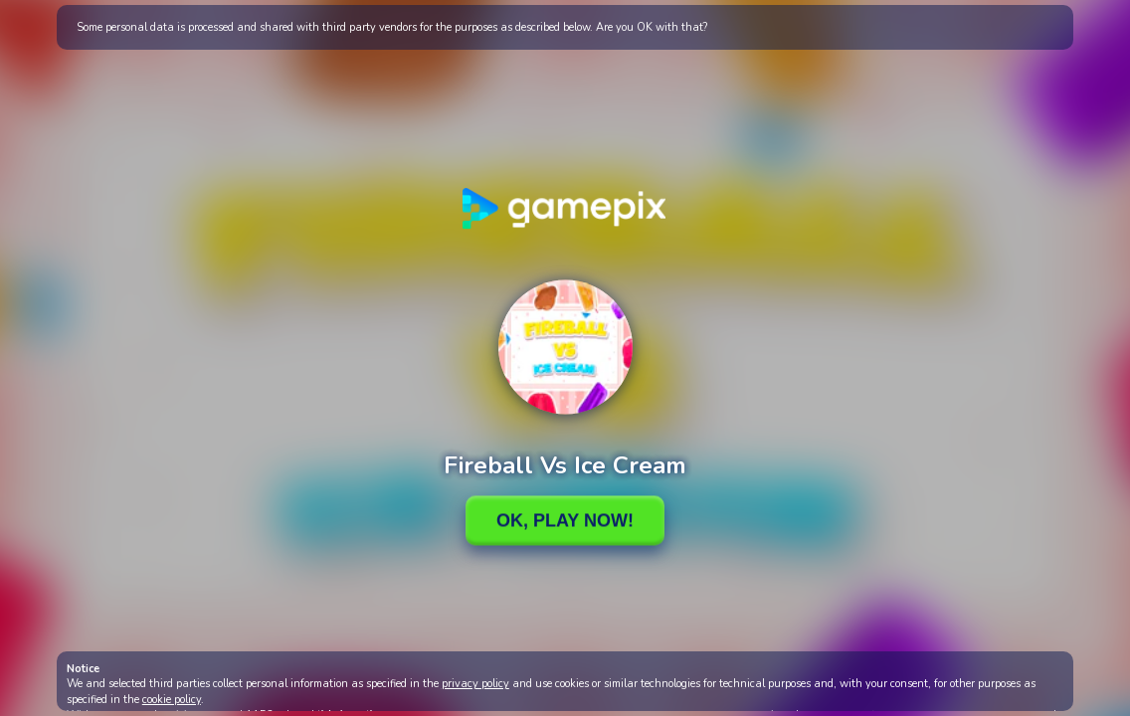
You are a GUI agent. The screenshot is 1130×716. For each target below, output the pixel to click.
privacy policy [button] (475, 683)
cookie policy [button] (171, 699)
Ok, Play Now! (565, 520)
